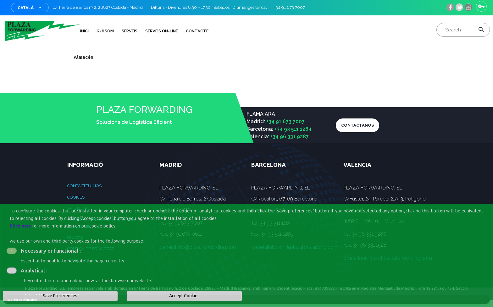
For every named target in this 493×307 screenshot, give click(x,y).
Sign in (481, 6)
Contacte (197, 31)
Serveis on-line (161, 31)
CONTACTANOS (357, 125)
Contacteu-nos (84, 186)
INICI (84, 31)
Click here (20, 226)
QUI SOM (105, 31)
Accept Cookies (184, 295)
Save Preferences (60, 295)
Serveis (129, 31)
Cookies (76, 197)
